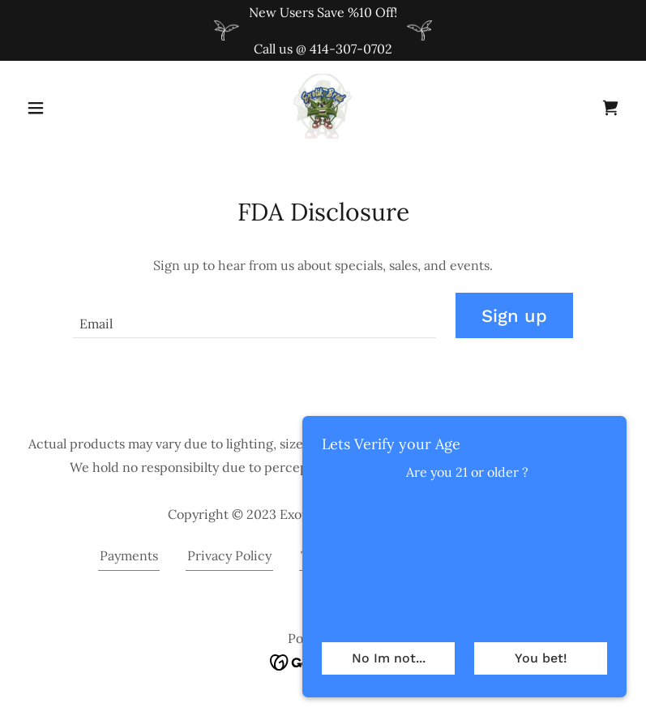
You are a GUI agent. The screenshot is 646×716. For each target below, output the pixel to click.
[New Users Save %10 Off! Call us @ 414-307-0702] (323, 30)
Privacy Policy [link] (229, 555)
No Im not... (389, 658)
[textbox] (254, 315)
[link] (322, 106)
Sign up (514, 316)
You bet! (541, 658)
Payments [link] (129, 555)
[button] (64, 108)
